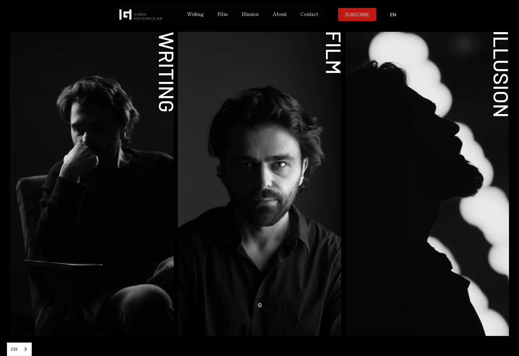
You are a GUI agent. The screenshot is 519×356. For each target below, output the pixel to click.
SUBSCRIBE (357, 14)
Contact (309, 13)
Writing (195, 13)
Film (223, 13)
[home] (147, 14)
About (280, 13)
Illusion (250, 13)
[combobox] (19, 349)
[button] (393, 14)
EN (14, 349)
